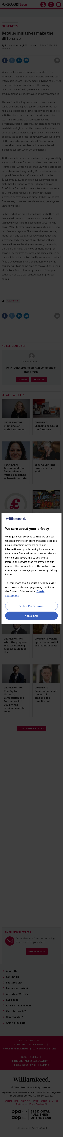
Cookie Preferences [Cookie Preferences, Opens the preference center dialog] (31, 606)
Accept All (31, 615)
